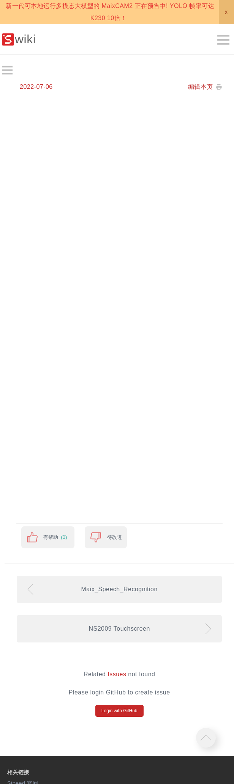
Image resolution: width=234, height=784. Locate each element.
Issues (117, 674)
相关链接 (18, 772)
